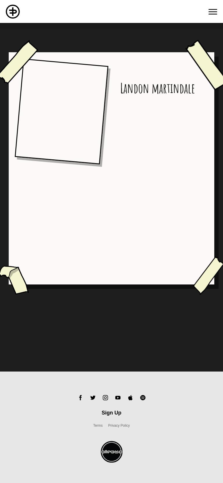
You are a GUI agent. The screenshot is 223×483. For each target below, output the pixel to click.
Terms (98, 425)
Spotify (143, 397)
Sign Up (111, 413)
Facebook (80, 397)
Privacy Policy (119, 425)
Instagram (105, 397)
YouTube (118, 397)
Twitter (93, 397)
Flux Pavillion (13, 12)
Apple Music (130, 397)
